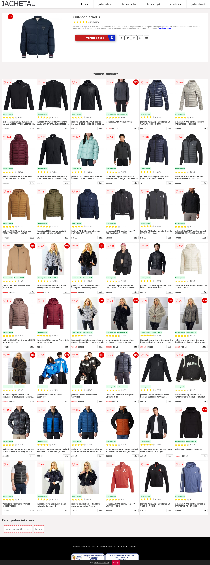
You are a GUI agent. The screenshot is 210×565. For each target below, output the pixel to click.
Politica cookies (129, 546)
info (32, 128)
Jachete (85, 4)
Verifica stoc (100, 38)
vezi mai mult (165, 28)
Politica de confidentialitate (105, 546)
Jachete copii (153, 4)
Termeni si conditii (81, 546)
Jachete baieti (198, 4)
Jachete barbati (129, 4)
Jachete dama (105, 4)
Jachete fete (176, 4)
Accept (115, 562)
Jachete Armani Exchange (18, 529)
